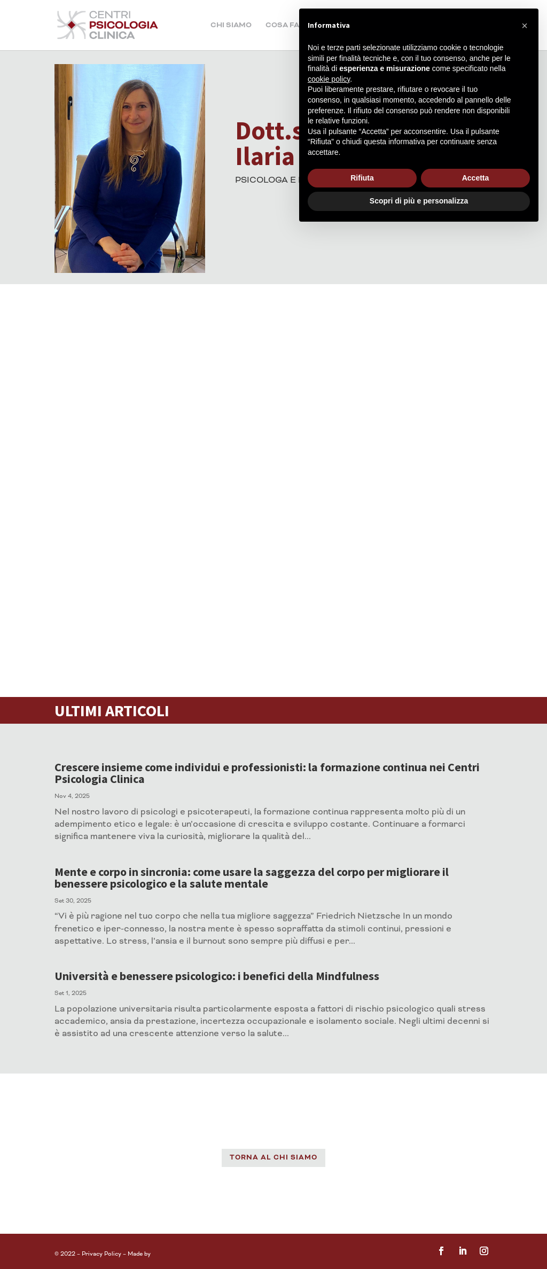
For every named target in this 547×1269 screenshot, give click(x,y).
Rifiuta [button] (362, 178)
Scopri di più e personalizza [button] (419, 201)
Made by (140, 1254)
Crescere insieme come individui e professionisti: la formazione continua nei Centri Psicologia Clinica (267, 772)
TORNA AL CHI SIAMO (273, 1157)
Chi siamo (231, 25)
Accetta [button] (475, 178)
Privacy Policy (101, 1254)
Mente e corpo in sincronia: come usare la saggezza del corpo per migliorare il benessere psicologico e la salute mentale (251, 877)
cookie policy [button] (329, 79)
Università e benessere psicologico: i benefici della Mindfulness (216, 975)
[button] (524, 25)
